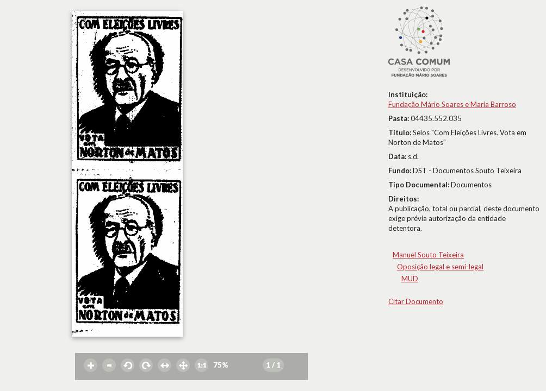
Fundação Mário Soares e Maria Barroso (452, 104)
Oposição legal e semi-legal (440, 266)
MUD (409, 278)
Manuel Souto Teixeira (428, 254)
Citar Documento (415, 301)
